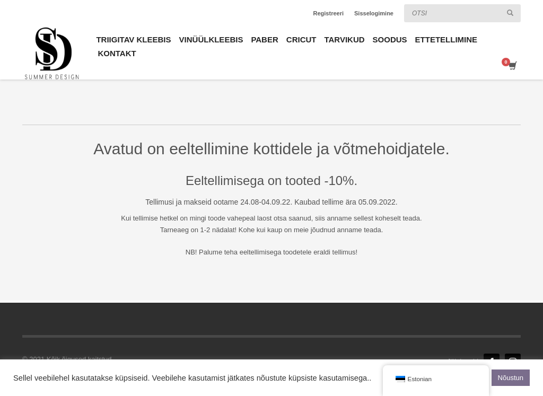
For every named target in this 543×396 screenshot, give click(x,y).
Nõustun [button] (510, 378)
